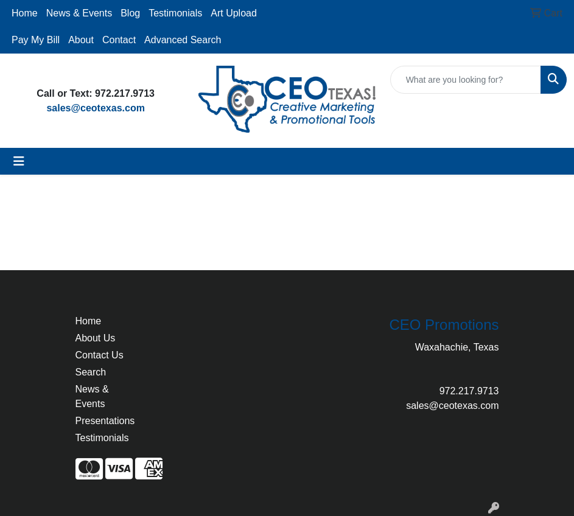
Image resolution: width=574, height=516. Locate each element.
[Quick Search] (465, 80)
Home (25, 13)
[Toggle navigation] (19, 161)
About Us (95, 338)
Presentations (104, 421)
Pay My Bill (36, 40)
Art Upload (234, 13)
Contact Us (99, 355)
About (81, 40)
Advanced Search (182, 40)
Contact (119, 40)
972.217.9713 (469, 391)
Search (91, 372)
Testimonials (175, 13)
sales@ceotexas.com (95, 108)
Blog (130, 13)
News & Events (79, 13)
